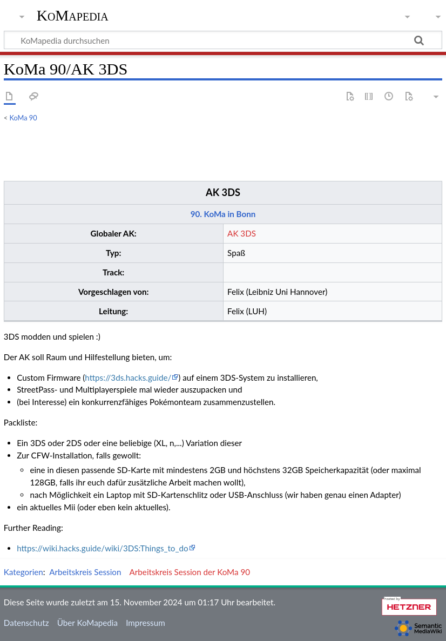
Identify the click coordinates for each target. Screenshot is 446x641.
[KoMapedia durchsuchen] (223, 40)
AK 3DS (223, 192)
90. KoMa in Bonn (223, 214)
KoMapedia (73, 15)
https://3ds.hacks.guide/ (128, 377)
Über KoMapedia (87, 622)
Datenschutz (26, 622)
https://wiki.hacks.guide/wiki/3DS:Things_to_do (102, 548)
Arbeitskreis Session (85, 572)
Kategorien (23, 572)
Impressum (145, 622)
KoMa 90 (23, 117)
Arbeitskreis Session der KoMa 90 (190, 572)
